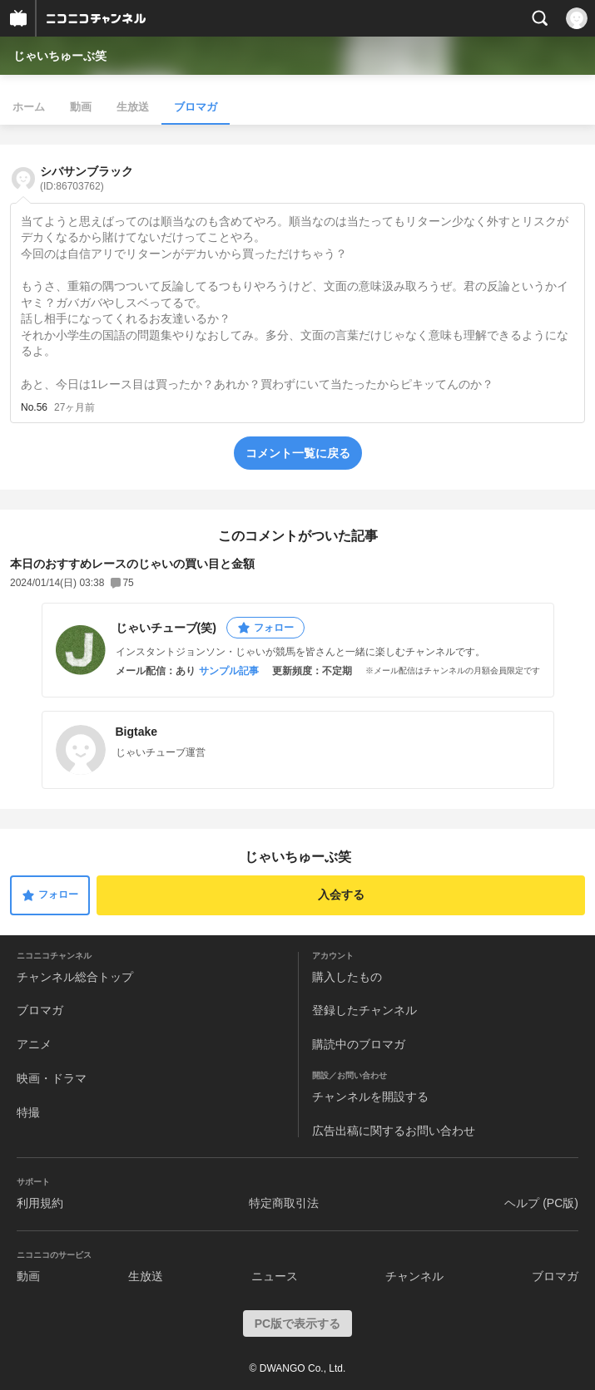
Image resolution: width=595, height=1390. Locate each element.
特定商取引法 (284, 1203)
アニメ (34, 1044)
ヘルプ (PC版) (541, 1203)
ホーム (28, 107)
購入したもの (347, 976)
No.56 (34, 407)
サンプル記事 (229, 671)
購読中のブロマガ (358, 1044)
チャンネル (414, 1276)
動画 (81, 107)
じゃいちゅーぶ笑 (60, 55)
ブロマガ (195, 107)
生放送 (133, 107)
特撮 (28, 1112)
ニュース (274, 1276)
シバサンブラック (86, 178)
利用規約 (40, 1203)
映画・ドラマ (52, 1078)
